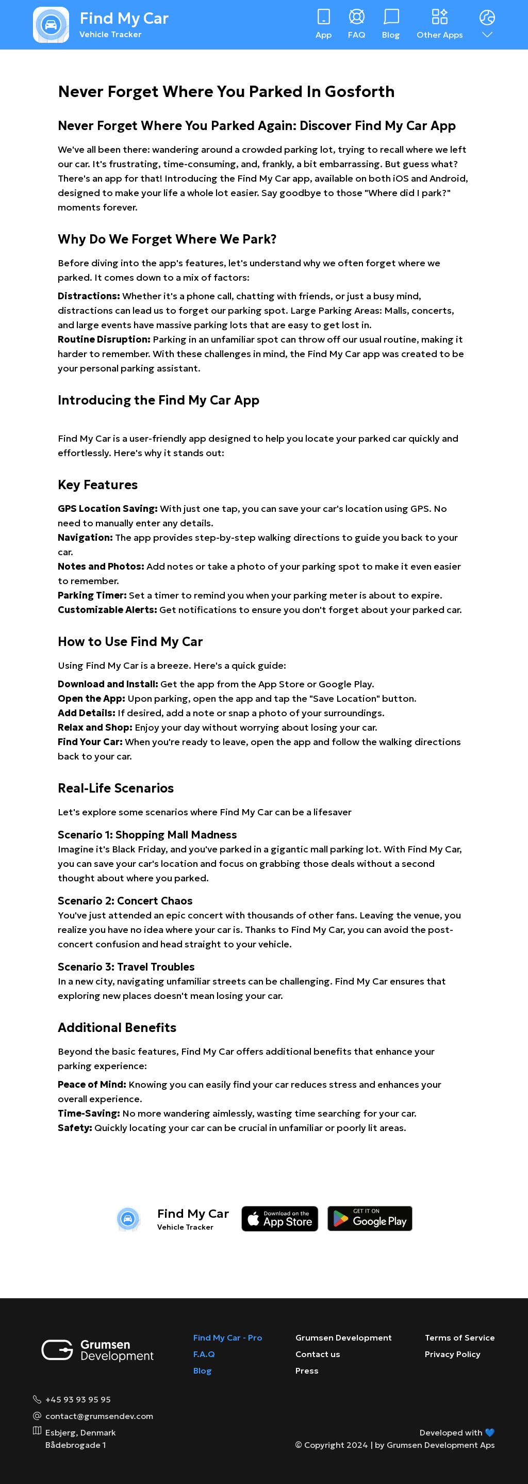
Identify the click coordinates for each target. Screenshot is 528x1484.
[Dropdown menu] (487, 25)
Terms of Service (460, 1337)
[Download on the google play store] (370, 1219)
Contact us (317, 1354)
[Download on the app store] (280, 1219)
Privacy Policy (453, 1354)
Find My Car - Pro (227, 1337)
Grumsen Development (343, 1337)
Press (307, 1370)
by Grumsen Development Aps (435, 1445)
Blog (202, 1370)
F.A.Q (204, 1354)
